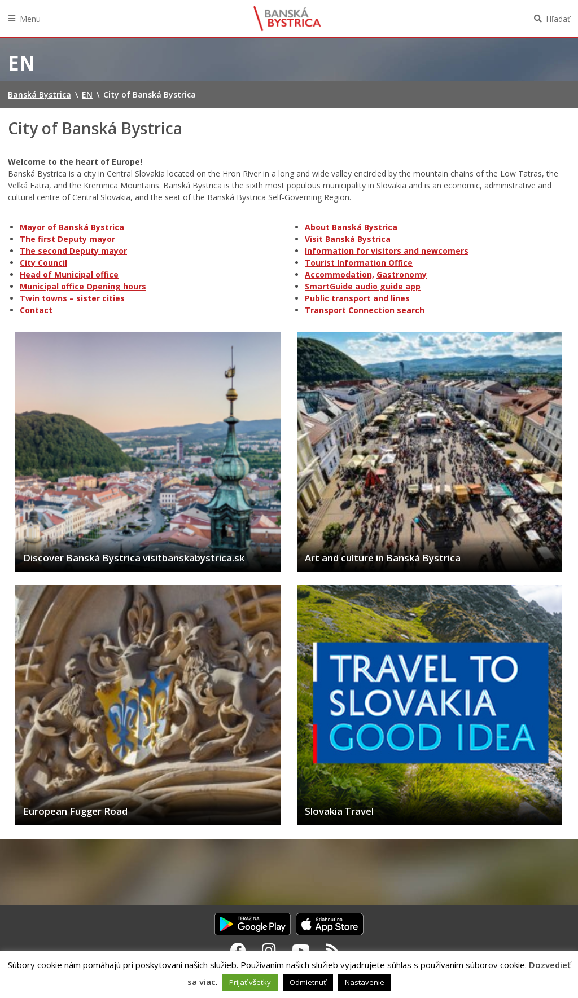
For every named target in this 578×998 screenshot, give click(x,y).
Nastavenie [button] (364, 982)
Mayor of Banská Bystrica (72, 227)
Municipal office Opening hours (83, 286)
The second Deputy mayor (73, 250)
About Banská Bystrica (351, 227)
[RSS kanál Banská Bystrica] (333, 950)
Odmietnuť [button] (308, 982)
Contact (36, 310)
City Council (43, 262)
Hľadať (558, 19)
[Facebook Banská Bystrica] (238, 950)
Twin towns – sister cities (72, 298)
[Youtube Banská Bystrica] (301, 950)
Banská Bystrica (287, 18)
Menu (30, 19)
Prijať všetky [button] (250, 982)
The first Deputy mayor (67, 239)
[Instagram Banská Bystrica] (269, 950)
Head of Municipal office (69, 274)
